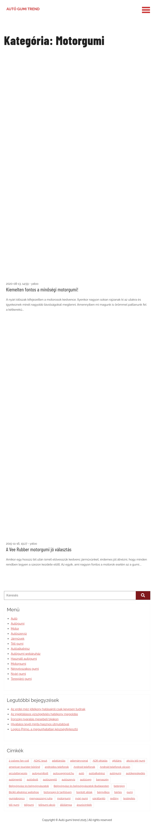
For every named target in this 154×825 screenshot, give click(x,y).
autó (81, 773)
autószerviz (68, 779)
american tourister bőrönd (24, 766)
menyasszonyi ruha (40, 798)
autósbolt (32, 779)
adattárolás (58, 760)
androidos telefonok (57, 766)
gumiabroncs (17, 798)
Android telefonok (84, 766)
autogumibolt (40, 773)
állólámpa (66, 804)
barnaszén (102, 779)
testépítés (129, 798)
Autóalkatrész (20, 648)
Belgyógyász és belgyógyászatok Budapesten (81, 785)
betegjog (119, 785)
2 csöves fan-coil (19, 760)
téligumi (29, 804)
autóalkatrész (97, 773)
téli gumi (14, 804)
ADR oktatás (100, 760)
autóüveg (85, 779)
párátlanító (98, 798)
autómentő (15, 779)
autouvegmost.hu (63, 773)
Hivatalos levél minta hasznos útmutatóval (40, 724)
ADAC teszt (40, 760)
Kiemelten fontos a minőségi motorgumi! (42, 289)
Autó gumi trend (23, 9)
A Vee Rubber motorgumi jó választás (38, 549)
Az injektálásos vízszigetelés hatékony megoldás (44, 714)
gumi (130, 792)
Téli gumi (17, 643)
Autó (14, 618)
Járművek (17, 638)
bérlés (118, 792)
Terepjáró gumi (21, 679)
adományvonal (79, 760)
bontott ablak (84, 792)
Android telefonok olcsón (115, 766)
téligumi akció (46, 804)
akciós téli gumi (135, 760)
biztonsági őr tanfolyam (58, 792)
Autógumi (17, 623)
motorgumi (63, 798)
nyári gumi (81, 798)
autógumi (115, 773)
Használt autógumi (24, 659)
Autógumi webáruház (26, 654)
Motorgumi (18, 664)
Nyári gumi (18, 674)
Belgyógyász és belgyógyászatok (29, 785)
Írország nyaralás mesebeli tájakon (35, 719)
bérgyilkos (103, 792)
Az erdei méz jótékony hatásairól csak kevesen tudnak (48, 709)
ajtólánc (117, 760)
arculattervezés (18, 773)
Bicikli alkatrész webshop (24, 792)
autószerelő (50, 779)
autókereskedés (135, 773)
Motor (15, 628)
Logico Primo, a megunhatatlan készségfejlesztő (44, 729)
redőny (114, 798)
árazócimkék (84, 804)
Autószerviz (19, 633)
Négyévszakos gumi (25, 669)
